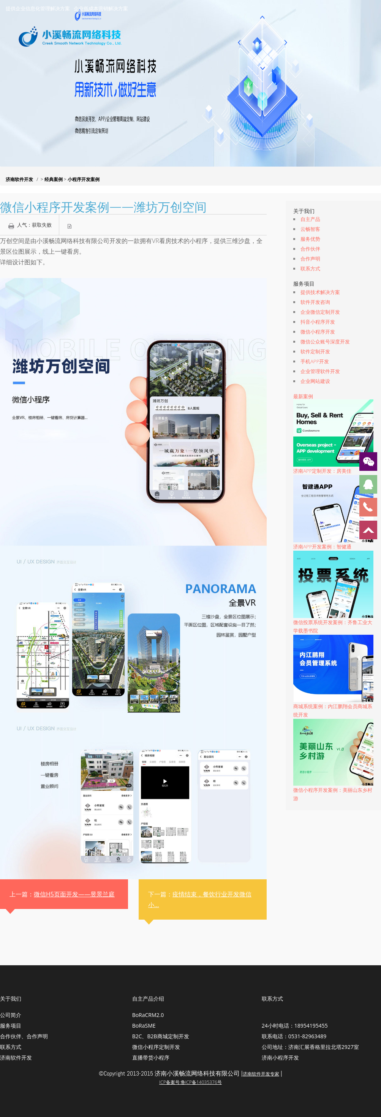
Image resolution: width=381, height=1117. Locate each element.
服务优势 (310, 238)
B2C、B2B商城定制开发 (160, 1036)
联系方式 (310, 268)
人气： (34, 224)
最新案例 (303, 396)
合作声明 (310, 258)
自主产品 (310, 219)
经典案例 (303, 74)
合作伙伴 (310, 248)
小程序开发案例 (84, 179)
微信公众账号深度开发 (325, 341)
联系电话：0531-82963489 (294, 1036)
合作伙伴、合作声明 (24, 1036)
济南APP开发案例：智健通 (322, 546)
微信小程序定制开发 (156, 1046)
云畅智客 (310, 229)
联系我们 (344, 74)
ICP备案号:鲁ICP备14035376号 (190, 1082)
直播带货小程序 (150, 1057)
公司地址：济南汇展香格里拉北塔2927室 (310, 1046)
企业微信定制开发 (320, 311)
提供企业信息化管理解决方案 (38, 8)
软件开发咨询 (315, 302)
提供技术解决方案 (320, 292)
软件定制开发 (315, 351)
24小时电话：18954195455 (295, 1025)
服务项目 (219, 74)
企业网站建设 (315, 381)
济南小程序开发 (280, 1057)
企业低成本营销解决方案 (101, 8)
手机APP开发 (314, 361)
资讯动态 (261, 74)
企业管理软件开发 (320, 371)
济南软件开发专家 (261, 1074)
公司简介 (10, 1014)
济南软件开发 (19, 179)
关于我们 (173, 74)
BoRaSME (144, 1025)
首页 (138, 74)
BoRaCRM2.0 (148, 1014)
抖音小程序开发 (317, 321)
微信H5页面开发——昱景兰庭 (74, 894)
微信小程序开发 (317, 331)
